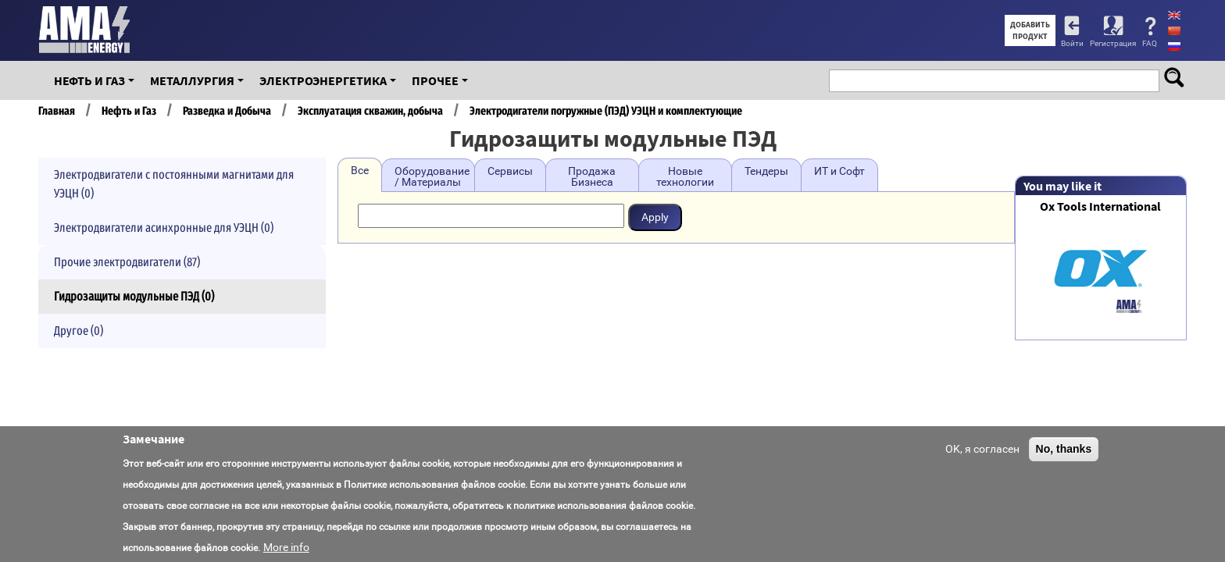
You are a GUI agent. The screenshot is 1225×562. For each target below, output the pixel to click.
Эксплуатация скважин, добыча (370, 111)
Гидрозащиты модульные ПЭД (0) (134, 296)
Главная (56, 111)
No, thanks (1064, 449)
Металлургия (192, 80)
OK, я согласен (982, 449)
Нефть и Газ (89, 80)
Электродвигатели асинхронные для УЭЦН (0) (163, 227)
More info (286, 547)
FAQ (1149, 43)
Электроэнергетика (323, 80)
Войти (1072, 43)
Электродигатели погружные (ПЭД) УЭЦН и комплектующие (606, 111)
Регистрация (1113, 43)
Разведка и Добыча (227, 111)
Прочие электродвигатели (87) (127, 261)
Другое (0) (78, 330)
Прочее (435, 80)
